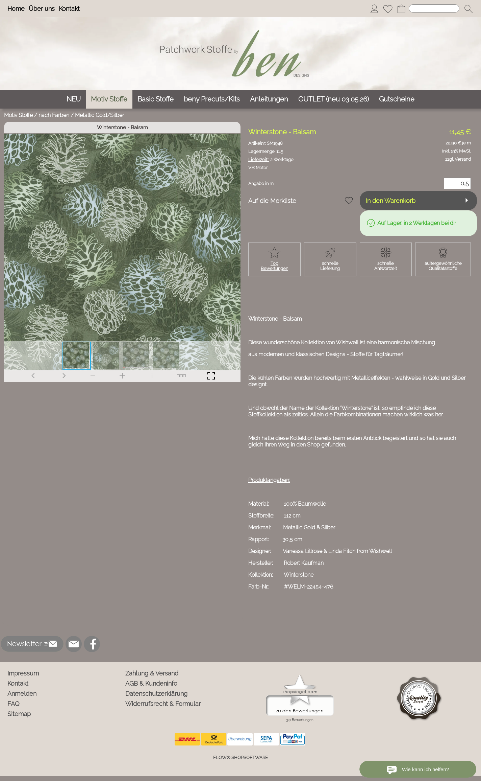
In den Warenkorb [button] (390, 200)
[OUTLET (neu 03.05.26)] (333, 99)
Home (16, 8)
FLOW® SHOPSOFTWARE (240, 757)
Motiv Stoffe (18, 115)
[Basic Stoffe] (155, 99)
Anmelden (21, 693)
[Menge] (457, 183)
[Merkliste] (388, 9)
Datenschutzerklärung (156, 693)
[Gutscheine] (397, 99)
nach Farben (54, 115)
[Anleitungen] (269, 99)
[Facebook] (91, 644)
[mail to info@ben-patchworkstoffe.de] (73, 644)
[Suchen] (434, 8)
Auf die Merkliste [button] (272, 200)
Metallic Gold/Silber (99, 115)
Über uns (42, 8)
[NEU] (73, 99)
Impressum (23, 673)
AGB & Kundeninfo (151, 683)
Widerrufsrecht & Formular (163, 703)
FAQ (13, 703)
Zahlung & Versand (151, 673)
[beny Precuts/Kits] (212, 99)
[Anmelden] (374, 9)
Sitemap (19, 713)
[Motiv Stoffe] (109, 99)
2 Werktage (271, 159)
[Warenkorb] (401, 9)
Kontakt (69, 8)
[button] (468, 9)
